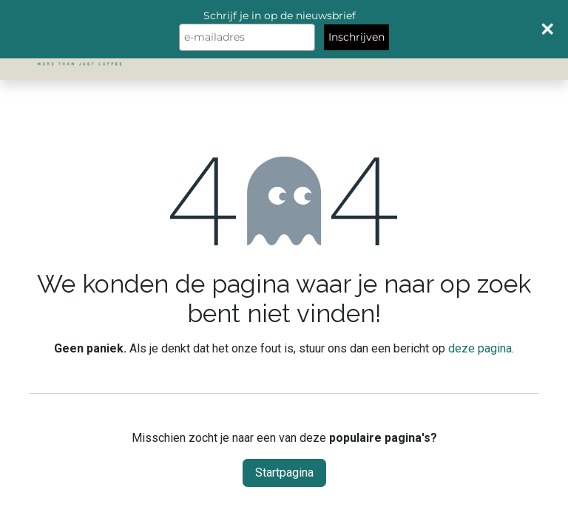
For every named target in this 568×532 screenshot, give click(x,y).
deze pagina (480, 348)
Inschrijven (356, 37)
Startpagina (284, 473)
